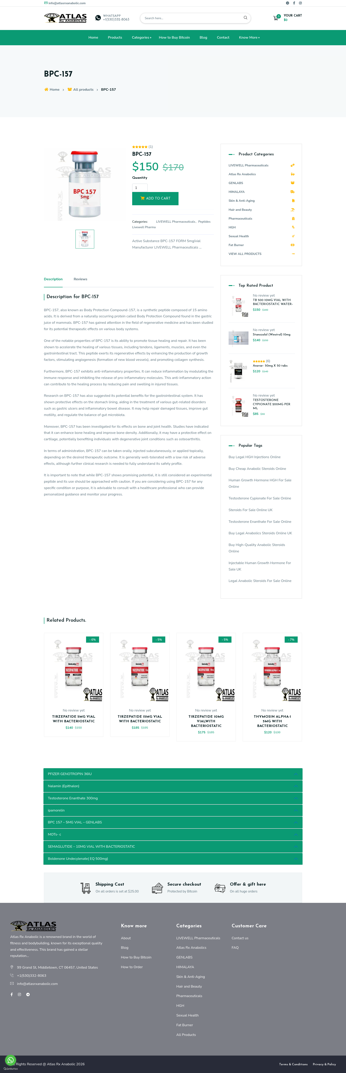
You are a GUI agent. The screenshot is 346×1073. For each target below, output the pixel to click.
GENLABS (262, 183)
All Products (186, 1034)
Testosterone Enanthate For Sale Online (260, 521)
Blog (203, 37)
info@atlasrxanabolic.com (65, 3)
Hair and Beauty (262, 210)
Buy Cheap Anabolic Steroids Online (257, 468)
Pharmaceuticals (262, 218)
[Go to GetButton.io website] (11, 1068)
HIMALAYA (262, 192)
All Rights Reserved (26, 1064)
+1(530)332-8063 (116, 19)
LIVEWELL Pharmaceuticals (175, 222)
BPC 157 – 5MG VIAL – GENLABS (75, 822)
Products (115, 37)
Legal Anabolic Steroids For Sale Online (260, 580)
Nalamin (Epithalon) (63, 786)
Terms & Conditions (293, 1064)
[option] (85, 184)
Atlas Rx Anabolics (262, 174)
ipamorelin (56, 810)
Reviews (80, 279)
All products (80, 89)
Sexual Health (262, 236)
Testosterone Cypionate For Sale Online (260, 498)
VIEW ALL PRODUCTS (262, 254)
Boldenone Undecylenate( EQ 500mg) (78, 858)
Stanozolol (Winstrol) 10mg (271, 334)
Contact (223, 37)
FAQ (235, 947)
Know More (248, 37)
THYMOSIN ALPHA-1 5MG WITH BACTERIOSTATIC (272, 721)
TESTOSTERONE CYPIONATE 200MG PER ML (271, 404)
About (126, 938)
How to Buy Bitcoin (174, 37)
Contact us (240, 938)
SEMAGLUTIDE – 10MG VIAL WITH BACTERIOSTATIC (91, 846)
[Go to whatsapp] (10, 1060)
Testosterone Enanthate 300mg (73, 798)
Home (93, 37)
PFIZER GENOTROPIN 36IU (70, 774)
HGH (262, 227)
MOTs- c (54, 834)
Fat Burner (262, 245)
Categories (140, 37)
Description (53, 279)
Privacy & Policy (324, 1064)
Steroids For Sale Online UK (251, 510)
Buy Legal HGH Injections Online (254, 457)
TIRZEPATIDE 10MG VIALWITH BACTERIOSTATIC (206, 721)
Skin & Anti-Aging (262, 200)
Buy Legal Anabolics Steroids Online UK (260, 533)
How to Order (132, 967)
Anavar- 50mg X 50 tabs (270, 365)
